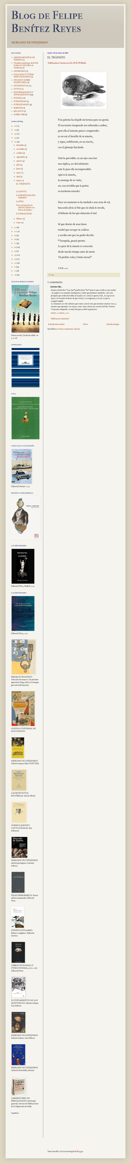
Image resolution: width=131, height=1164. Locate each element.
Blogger (80, 1151)
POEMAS (18, 98)
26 (15, 126)
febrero (19, 218)
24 (15, 134)
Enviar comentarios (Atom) (69, 329)
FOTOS (17, 89)
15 (15, 251)
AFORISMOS (20, 71)
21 (15, 227)
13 (15, 259)
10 (15, 271)
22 (15, 141)
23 (15, 138)
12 (15, 263)
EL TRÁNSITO (23, 184)
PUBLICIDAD (20, 101)
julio (18, 165)
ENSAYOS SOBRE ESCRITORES (22, 81)
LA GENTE (21, 191)
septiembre (20, 157)
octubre (19, 153)
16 (15, 247)
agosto (19, 161)
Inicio (85, 324)
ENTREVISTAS (21, 86)
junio (18, 168)
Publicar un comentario (60, 318)
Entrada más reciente (56, 324)
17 (15, 243)
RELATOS (18, 111)
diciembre (20, 145)
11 (15, 267)
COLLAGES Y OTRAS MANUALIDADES (24, 75)
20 (15, 231)
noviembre (20, 149)
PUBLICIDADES (21, 104)
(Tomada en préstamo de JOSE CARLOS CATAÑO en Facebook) (26, 65)
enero (18, 222)
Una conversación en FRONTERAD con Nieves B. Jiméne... (25, 207)
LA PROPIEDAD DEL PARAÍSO (26, 196)
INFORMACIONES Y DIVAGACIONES (23, 93)
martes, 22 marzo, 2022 (60, 313)
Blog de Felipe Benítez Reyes (47, 22)
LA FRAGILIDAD (24, 213)
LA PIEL (20, 201)
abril (18, 176)
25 (15, 130)
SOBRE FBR (19, 114)
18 (15, 239)
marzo (19, 180)
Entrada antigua (112, 324)
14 (15, 255)
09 (15, 275)
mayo (18, 173)
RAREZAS (18, 108)
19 (15, 235)
